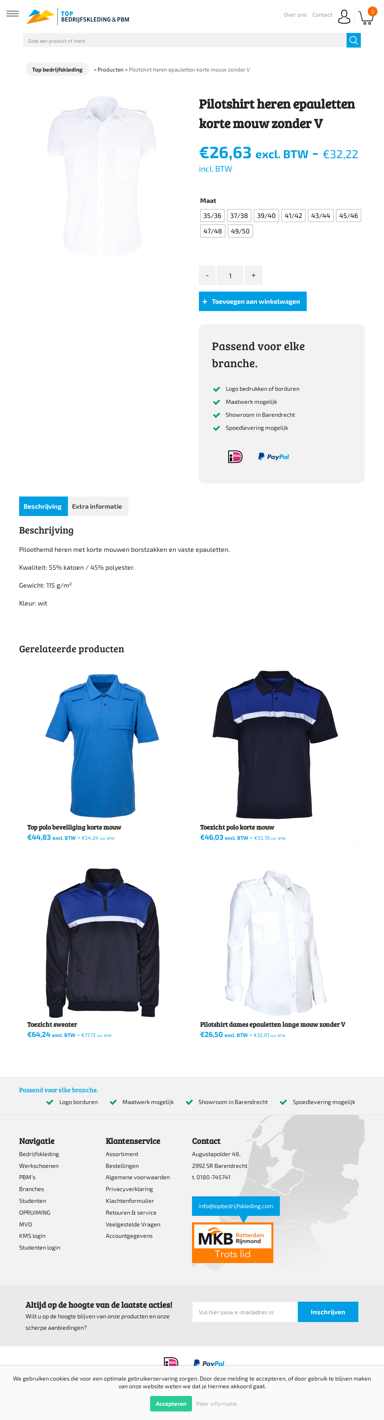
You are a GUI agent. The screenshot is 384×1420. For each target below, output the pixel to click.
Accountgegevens (129, 1235)
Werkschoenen (39, 1165)
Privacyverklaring (129, 1188)
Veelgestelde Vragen (133, 1224)
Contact (322, 14)
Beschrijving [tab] (42, 506)
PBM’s (27, 1177)
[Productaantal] (230, 275)
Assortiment (122, 1153)
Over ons (295, 14)
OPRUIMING (34, 1212)
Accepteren (171, 1403)
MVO (25, 1224)
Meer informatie (216, 1403)
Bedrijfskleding (39, 1153)
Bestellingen (122, 1165)
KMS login (32, 1235)
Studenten (32, 1200)
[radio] (212, 215)
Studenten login (39, 1247)
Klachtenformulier (130, 1200)
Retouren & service (131, 1212)
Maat (208, 200)
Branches (31, 1188)
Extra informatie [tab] (97, 506)
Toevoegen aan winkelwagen (256, 301)
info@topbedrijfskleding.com (236, 1205)
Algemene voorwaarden (138, 1177)
